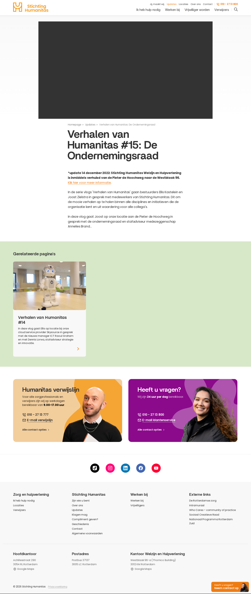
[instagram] (110, 468)
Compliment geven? (85, 519)
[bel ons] (35, 415)
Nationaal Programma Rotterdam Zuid (211, 521)
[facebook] (140, 468)
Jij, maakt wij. (157, 4)
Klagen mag (79, 515)
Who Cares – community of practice (212, 510)
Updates (172, 4)
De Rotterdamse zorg (202, 501)
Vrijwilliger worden (197, 10)
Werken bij (172, 10)
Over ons (196, 4)
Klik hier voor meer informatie (89, 183)
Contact (208, 4)
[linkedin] (125, 468)
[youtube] (156, 468)
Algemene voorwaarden (87, 534)
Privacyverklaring (57, 587)
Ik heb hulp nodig (148, 10)
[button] (229, 586)
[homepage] (30, 7)
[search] (236, 9)
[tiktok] (94, 468)
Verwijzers (221, 10)
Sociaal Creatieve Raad (204, 515)
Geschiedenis (80, 524)
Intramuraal (196, 505)
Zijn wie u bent (81, 501)
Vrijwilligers (137, 505)
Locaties (183, 4)
